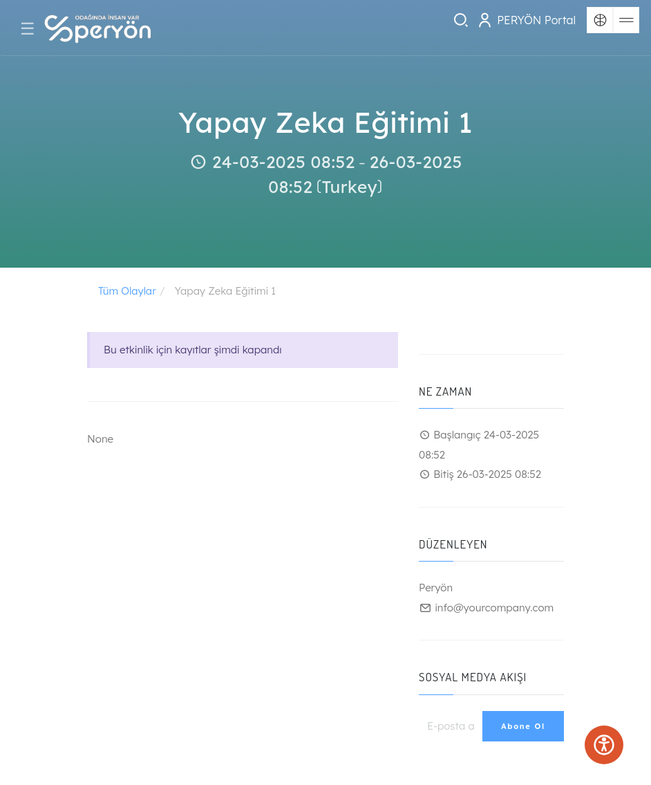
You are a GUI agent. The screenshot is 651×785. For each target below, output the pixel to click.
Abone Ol (523, 726)
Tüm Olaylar (127, 290)
